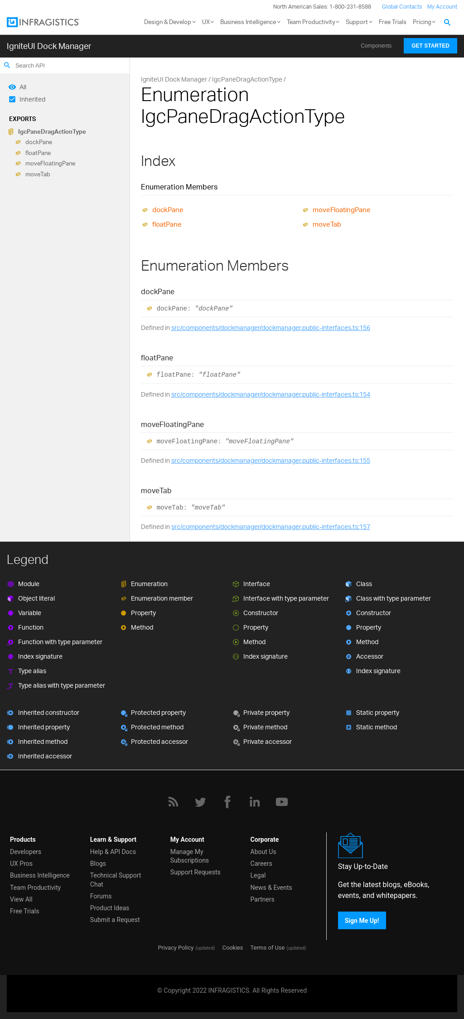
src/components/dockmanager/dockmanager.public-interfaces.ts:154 (270, 394)
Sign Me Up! (362, 920)
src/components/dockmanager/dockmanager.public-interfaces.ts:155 (270, 460)
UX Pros (21, 863)
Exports (22, 118)
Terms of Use (267, 947)
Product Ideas (109, 908)
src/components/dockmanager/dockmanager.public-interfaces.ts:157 (270, 526)
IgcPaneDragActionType (52, 131)
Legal (258, 875)
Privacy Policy (175, 947)
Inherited (32, 99)
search (7, 65)
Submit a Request (115, 919)
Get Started (430, 46)
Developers (25, 851)
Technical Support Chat (115, 880)
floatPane (38, 152)
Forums (101, 896)
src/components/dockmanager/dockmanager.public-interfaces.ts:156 (270, 327)
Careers (261, 863)
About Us (263, 851)
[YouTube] (282, 802)
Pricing (422, 21)
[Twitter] (200, 802)
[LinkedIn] (255, 802)
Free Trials (392, 21)
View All (21, 899)
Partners (263, 899)
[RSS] (173, 802)
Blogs (98, 863)
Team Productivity (311, 21)
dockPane (38, 142)
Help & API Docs (113, 851)
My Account (442, 6)
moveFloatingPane (50, 163)
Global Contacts (402, 6)
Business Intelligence (248, 21)
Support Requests (195, 872)
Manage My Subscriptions (189, 856)
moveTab (37, 174)
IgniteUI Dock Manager (49, 46)
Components (376, 46)
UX (206, 21)
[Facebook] (227, 802)
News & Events (271, 887)
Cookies (232, 947)
